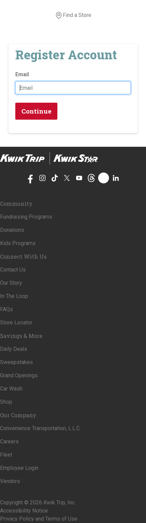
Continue (36, 111)
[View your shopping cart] (95, 15)
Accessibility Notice (24, 510)
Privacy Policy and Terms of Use (38, 519)
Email (22, 74)
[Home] (49, 158)
